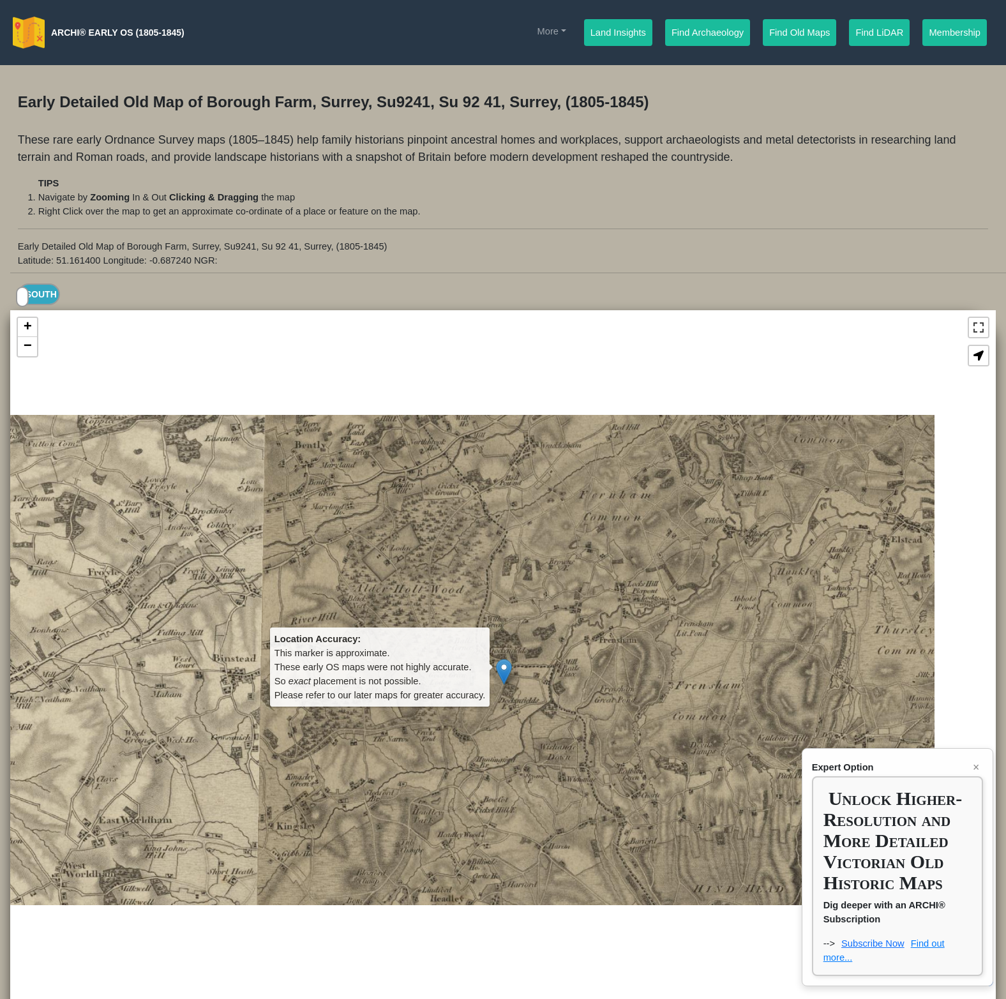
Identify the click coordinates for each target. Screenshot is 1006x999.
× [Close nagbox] (976, 767)
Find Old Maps (802, 32)
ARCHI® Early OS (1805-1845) (117, 32)
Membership (958, 32)
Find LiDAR (879, 32)
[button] (978, 355)
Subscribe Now (873, 943)
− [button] (28, 346)
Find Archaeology (711, 32)
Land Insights (618, 32)
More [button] (548, 31)
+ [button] (28, 327)
